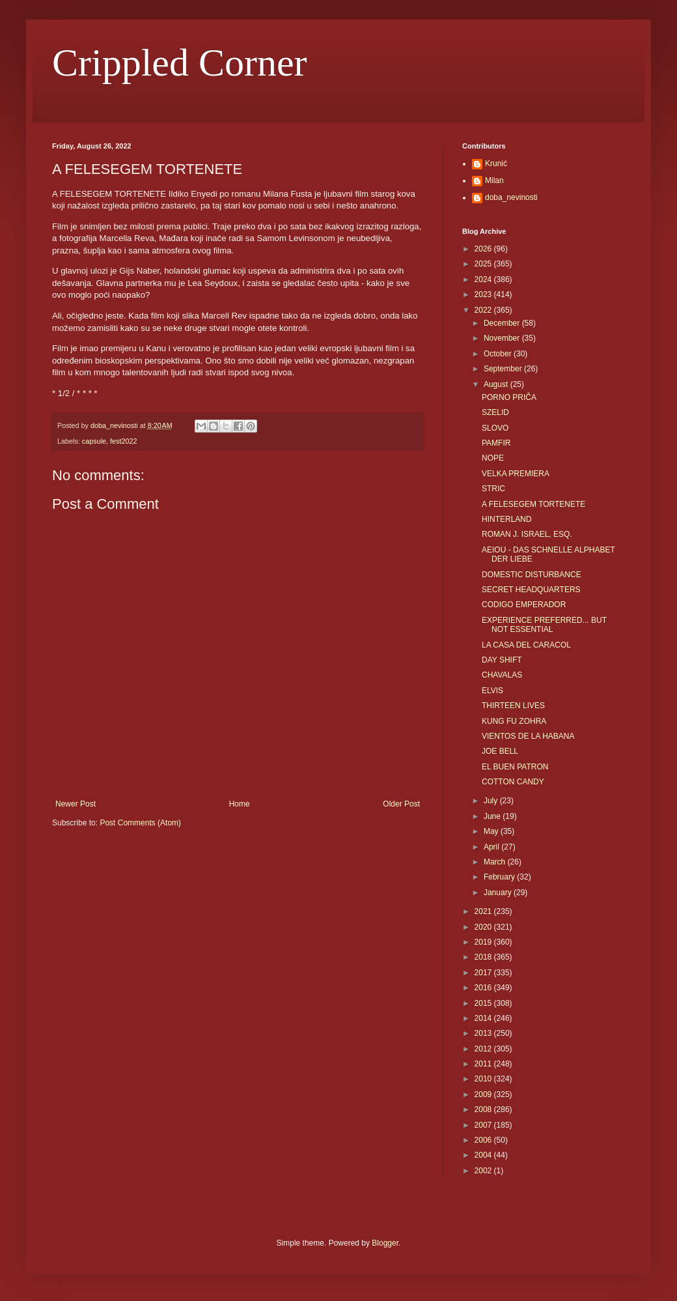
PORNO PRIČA (509, 397)
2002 (484, 1170)
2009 (484, 1094)
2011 (484, 1063)
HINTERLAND (507, 519)
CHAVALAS (502, 674)
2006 (484, 1140)
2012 (484, 1048)
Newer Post (75, 803)
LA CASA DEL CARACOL (526, 645)
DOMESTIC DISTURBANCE (531, 574)
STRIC (493, 488)
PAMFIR (496, 443)
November (503, 338)
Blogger (385, 1243)
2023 (484, 294)
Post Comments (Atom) (140, 822)
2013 (484, 1033)
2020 (484, 927)
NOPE (493, 458)
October (499, 353)
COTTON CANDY (513, 781)
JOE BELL (500, 751)
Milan (494, 180)
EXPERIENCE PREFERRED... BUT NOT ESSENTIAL (544, 625)
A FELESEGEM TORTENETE (533, 504)
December (503, 323)
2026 (484, 248)
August (497, 384)
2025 (484, 263)
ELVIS (492, 690)
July (492, 800)
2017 (484, 972)
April (492, 846)
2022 (484, 310)
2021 (484, 911)
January (499, 892)
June (493, 816)
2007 (484, 1125)
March (496, 861)
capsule (94, 441)
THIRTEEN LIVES (513, 705)
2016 (484, 987)
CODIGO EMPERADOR (524, 604)
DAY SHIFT (502, 660)
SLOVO (495, 428)
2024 (484, 279)
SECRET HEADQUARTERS (531, 589)
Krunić (496, 163)
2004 (484, 1155)
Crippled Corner (179, 62)
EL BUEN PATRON (515, 766)
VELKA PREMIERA (515, 473)
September (504, 368)
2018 (484, 957)
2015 (484, 1003)
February (500, 876)
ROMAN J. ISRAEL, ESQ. (527, 534)
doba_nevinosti (511, 197)
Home (239, 803)
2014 (484, 1018)
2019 (484, 942)
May (492, 831)
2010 (484, 1078)
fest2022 (123, 441)
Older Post (401, 803)
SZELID (495, 412)
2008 (484, 1109)
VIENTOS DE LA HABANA (528, 736)
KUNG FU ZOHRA (514, 721)
